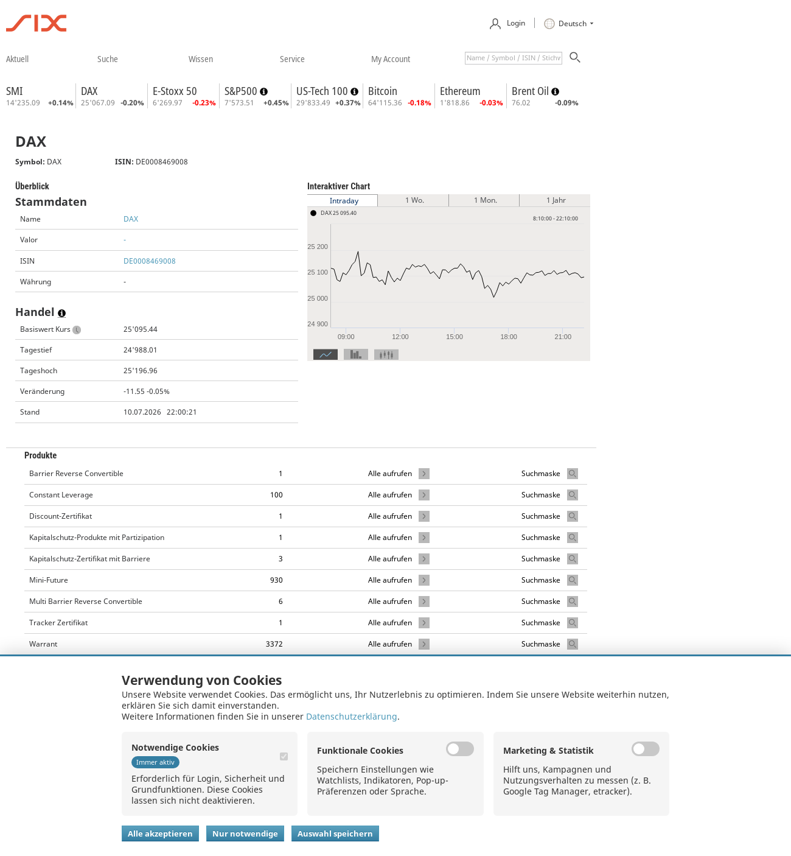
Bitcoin (382, 90)
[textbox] (513, 58)
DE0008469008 (150, 261)
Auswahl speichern (335, 833)
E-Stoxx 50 (175, 90)
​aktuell (17, 58)
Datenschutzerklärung (351, 716)
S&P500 (242, 90)
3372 (274, 644)
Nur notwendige (245, 833)
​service (292, 58)
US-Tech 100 (323, 90)
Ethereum (460, 90)
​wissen (201, 58)
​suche (107, 58)
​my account (390, 58)
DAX (89, 90)
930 (276, 580)
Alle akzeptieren (160, 833)
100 (276, 494)
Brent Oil (531, 90)
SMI (14, 90)
